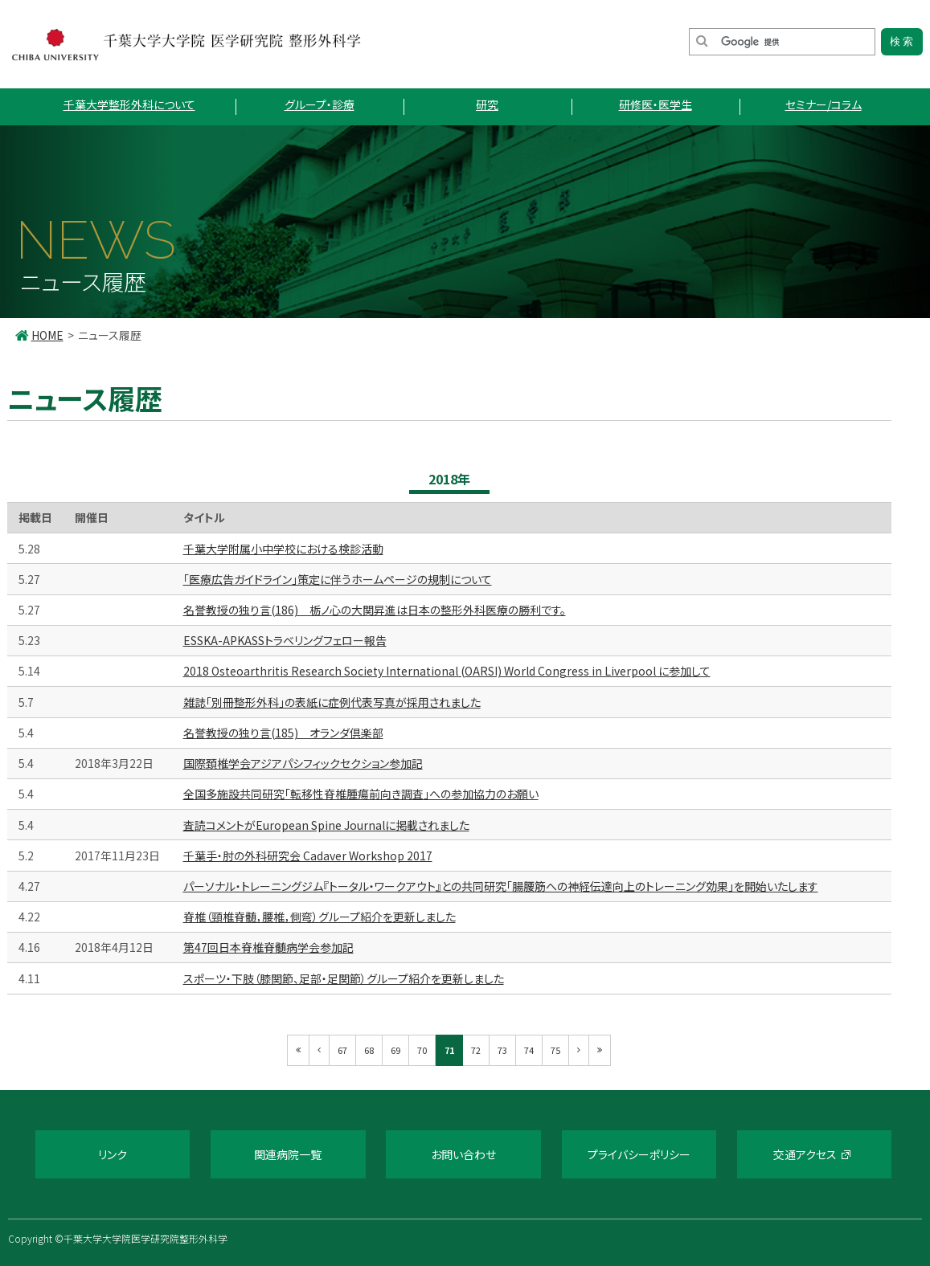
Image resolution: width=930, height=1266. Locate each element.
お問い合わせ (463, 1154)
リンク (112, 1154)
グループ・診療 (319, 104)
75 (555, 1049)
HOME (47, 335)
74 (529, 1049)
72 (476, 1049)
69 (395, 1049)
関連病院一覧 (288, 1154)
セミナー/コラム (823, 104)
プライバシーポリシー (639, 1154)
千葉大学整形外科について (129, 104)
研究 (487, 104)
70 (422, 1049)
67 (342, 1049)
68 (369, 1049)
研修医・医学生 (655, 104)
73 (502, 1049)
